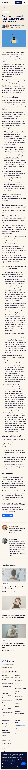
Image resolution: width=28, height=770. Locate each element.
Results (4, 748)
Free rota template (6, 746)
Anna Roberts (13, 25)
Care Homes (5, 702)
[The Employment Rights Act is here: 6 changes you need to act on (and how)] (14, 631)
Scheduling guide (6, 743)
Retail (3, 705)
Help (16, 728)
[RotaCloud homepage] (6, 2)
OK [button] (23, 763)
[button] (18, 2)
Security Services (6, 726)
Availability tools (19, 696)
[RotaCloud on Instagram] (6, 672)
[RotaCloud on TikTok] (9, 672)
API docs (4, 751)
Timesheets (17, 703)
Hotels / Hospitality (7, 700)
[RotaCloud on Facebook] (3, 672)
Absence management (20, 688)
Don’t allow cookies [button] (8, 764)
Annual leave (18, 685)
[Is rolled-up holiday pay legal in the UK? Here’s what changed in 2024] (14, 603)
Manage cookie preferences (10, 767)
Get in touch (18, 730)
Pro (3, 689)
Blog (3, 738)
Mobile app (17, 691)
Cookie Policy (12, 760)
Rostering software (6, 686)
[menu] (24, 2)
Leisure (3, 718)
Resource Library (6, 732)
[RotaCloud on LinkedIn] (15, 672)
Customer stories (6, 740)
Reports (17, 706)
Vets (3, 715)
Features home (18, 677)
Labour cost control (19, 683)
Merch (16, 733)
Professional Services (7, 712)
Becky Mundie (5, 591)
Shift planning (18, 680)
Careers (17, 725)
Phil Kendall (21, 25)
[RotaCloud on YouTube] (12, 672)
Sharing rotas (18, 694)
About (16, 722)
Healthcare (4, 723)
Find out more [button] (7, 515)
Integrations (18, 716)
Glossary (4, 735)
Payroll (16, 709)
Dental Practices (6, 720)
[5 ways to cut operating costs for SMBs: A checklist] (14, 574)
